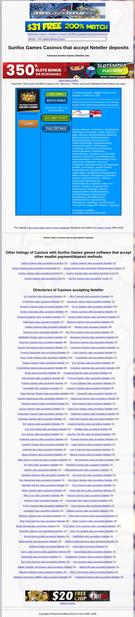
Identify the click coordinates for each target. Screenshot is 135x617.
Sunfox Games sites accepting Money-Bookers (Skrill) (92, 268)
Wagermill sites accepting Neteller (97, 567)
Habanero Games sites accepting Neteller (93, 413)
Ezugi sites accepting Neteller (40, 373)
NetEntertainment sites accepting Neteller (87, 470)
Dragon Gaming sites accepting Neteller (43, 362)
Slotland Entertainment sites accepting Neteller (90, 541)
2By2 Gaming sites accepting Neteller (89, 296)
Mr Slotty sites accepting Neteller (41, 464)
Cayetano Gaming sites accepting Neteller (93, 347)
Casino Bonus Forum (53, 38)
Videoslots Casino (28, 112)
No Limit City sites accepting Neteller (92, 475)
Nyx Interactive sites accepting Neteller (40, 480)
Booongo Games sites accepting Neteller (92, 342)
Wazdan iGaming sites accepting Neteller (41, 572)
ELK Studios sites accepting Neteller (91, 362)
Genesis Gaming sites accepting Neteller (43, 403)
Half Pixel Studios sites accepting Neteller (91, 419)
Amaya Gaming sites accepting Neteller (92, 311)
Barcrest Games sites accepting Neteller (88, 322)
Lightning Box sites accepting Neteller (42, 449)
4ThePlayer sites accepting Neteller (41, 301)
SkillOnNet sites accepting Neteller (91, 536)
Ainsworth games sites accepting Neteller (89, 301)
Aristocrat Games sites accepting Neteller (39, 317)
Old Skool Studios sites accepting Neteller (90, 480)
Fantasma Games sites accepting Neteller (86, 373)
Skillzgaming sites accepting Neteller (38, 541)
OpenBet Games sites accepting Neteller (43, 485)
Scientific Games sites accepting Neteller (41, 531)
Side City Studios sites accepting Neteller (92, 531)
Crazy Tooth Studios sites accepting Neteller (43, 357)
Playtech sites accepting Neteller (41, 500)
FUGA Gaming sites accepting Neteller (91, 383)
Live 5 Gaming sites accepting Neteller (90, 449)
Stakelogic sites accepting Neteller (39, 556)
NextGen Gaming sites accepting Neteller (43, 475)
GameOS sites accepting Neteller (95, 393)
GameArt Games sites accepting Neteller (88, 388)
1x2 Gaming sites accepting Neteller (43, 296)
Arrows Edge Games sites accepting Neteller (92, 317)
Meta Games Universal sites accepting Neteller (43, 459)
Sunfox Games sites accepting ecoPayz (42, 263)
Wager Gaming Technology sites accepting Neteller (45, 567)
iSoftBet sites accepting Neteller (91, 429)
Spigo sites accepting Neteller (88, 546)
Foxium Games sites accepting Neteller (42, 383)
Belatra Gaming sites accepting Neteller (46, 327)
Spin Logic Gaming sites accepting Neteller (44, 551)
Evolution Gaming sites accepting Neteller (92, 368)
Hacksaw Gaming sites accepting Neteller (40, 419)
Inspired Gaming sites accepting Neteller (89, 424)
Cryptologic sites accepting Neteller (94, 357)
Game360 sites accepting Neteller (41, 388)
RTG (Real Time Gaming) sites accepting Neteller (89, 526)
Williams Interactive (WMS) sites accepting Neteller (41, 577)
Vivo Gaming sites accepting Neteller (92, 561)
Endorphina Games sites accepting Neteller (40, 368)
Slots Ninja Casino (68, 80)
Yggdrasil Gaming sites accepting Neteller (97, 577)
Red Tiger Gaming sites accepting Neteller (42, 521)
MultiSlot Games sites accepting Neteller (87, 464)
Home (32, 38)
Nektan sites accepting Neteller (41, 470)
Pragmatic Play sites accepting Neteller (87, 500)
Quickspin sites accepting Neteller (41, 510)
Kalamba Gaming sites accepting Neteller (41, 439)
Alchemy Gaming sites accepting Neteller (42, 306)
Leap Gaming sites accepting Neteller (92, 444)
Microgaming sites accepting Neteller (94, 459)
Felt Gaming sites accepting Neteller (41, 378)
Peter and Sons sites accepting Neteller (91, 490)
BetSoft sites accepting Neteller (91, 327)
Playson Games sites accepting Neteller (88, 495)
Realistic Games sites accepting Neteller (40, 515)
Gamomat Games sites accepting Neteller (93, 398)
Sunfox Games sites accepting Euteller (91, 263)
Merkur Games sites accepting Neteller (91, 454)
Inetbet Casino (67, 603)
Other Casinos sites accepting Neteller (41, 490)
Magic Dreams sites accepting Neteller (42, 454)
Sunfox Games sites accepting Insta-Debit (34, 268)
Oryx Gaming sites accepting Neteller (92, 485)
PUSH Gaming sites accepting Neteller (43, 505)
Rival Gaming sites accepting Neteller (36, 526)
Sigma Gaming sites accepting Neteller (44, 536)
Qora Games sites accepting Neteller (91, 505)
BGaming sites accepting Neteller (41, 332)
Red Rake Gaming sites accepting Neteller (91, 515)
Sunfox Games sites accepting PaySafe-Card (90, 273)
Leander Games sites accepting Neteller (43, 444)
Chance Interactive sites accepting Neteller (43, 352)
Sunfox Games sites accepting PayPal (38, 273)
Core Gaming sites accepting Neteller (93, 352)
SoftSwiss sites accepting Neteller (47, 546)
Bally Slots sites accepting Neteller (41, 322)
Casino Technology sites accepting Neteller (41, 347)
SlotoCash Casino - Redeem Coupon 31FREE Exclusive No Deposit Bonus (67, 34)
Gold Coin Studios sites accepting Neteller (90, 408)
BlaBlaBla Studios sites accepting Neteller (41, 337)
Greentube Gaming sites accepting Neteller (41, 413)
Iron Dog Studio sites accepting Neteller (46, 429)
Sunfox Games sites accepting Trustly (89, 278)
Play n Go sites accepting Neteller (42, 495)
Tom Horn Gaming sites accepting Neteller (43, 561)
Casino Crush (104, 227)
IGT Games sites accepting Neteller (41, 424)
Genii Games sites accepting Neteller (92, 403)
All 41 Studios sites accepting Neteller (92, 306)
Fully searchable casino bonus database (48, 227)
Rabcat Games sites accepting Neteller (87, 510)
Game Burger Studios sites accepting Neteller (44, 393)
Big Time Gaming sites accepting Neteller (88, 332)
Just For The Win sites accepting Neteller (89, 434)
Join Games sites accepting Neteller (40, 434)
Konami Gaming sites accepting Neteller (92, 439)
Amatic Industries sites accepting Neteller (42, 311)
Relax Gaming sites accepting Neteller (92, 521)
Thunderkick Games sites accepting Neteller (88, 556)
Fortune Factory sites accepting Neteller (89, 378)
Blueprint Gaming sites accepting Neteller (92, 337)
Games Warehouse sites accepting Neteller (41, 398)
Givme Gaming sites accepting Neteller (40, 408)
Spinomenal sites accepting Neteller (93, 551)
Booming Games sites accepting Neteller (41, 342)
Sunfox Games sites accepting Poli (43, 278)
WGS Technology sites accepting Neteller (92, 572)
